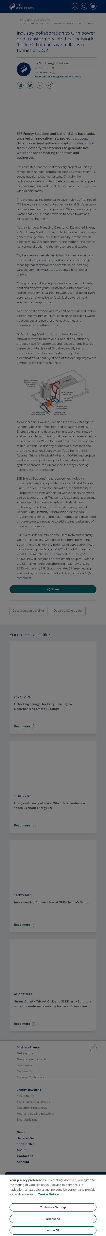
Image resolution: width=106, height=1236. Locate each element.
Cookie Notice (48, 1199)
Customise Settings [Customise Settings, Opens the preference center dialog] (53, 1212)
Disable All (53, 1224)
